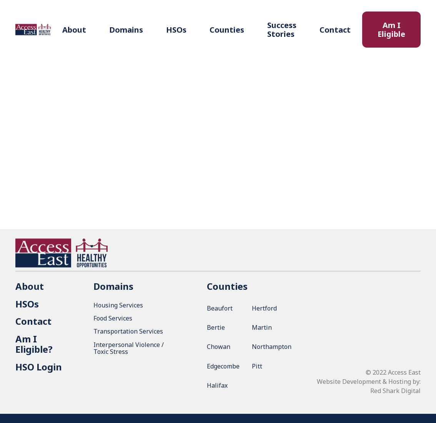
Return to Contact (218, 154)
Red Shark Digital (395, 391)
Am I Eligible (391, 29)
